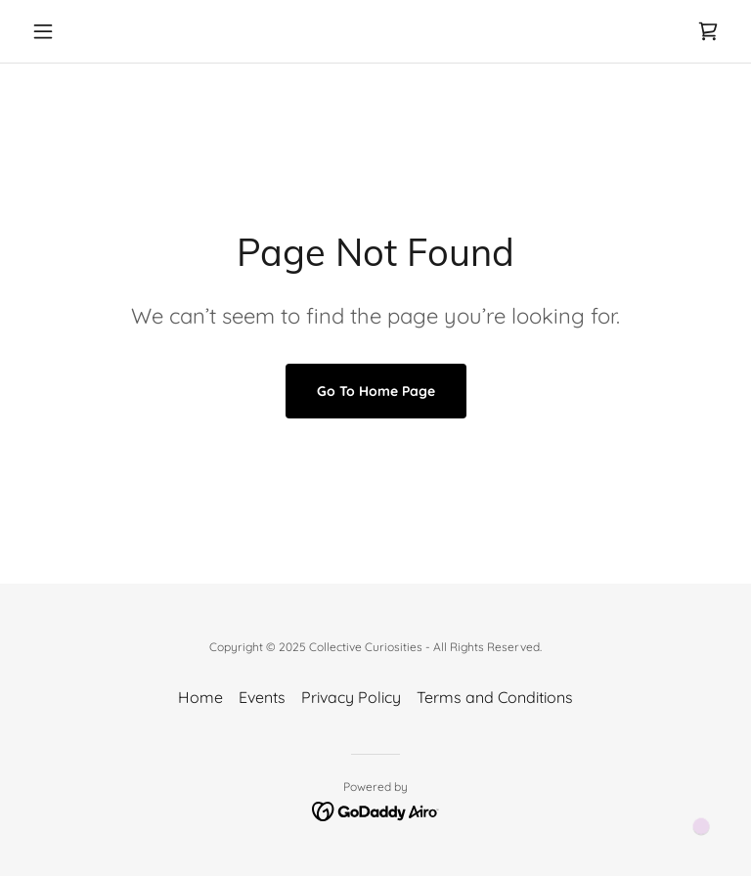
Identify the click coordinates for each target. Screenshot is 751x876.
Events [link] (262, 697)
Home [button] (200, 697)
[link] (708, 31)
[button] (76, 31)
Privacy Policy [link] (351, 697)
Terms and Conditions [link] (495, 697)
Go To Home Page (376, 391)
